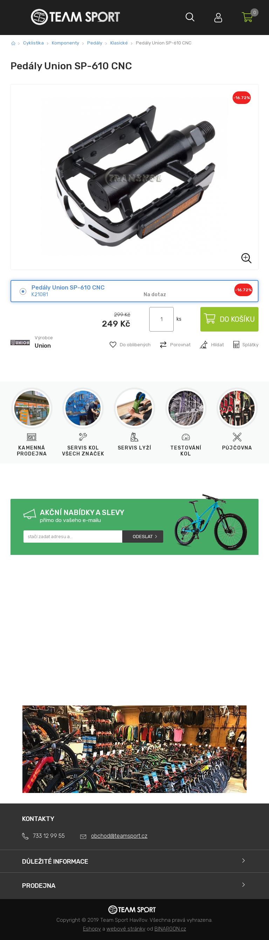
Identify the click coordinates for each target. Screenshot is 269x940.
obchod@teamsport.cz (119, 836)
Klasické (119, 43)
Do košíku (229, 319)
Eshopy (92, 929)
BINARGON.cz (170, 929)
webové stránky (125, 929)
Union (43, 345)
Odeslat (143, 536)
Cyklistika (33, 43)
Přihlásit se (218, 16)
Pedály (94, 43)
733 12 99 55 (49, 836)
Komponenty (65, 43)
